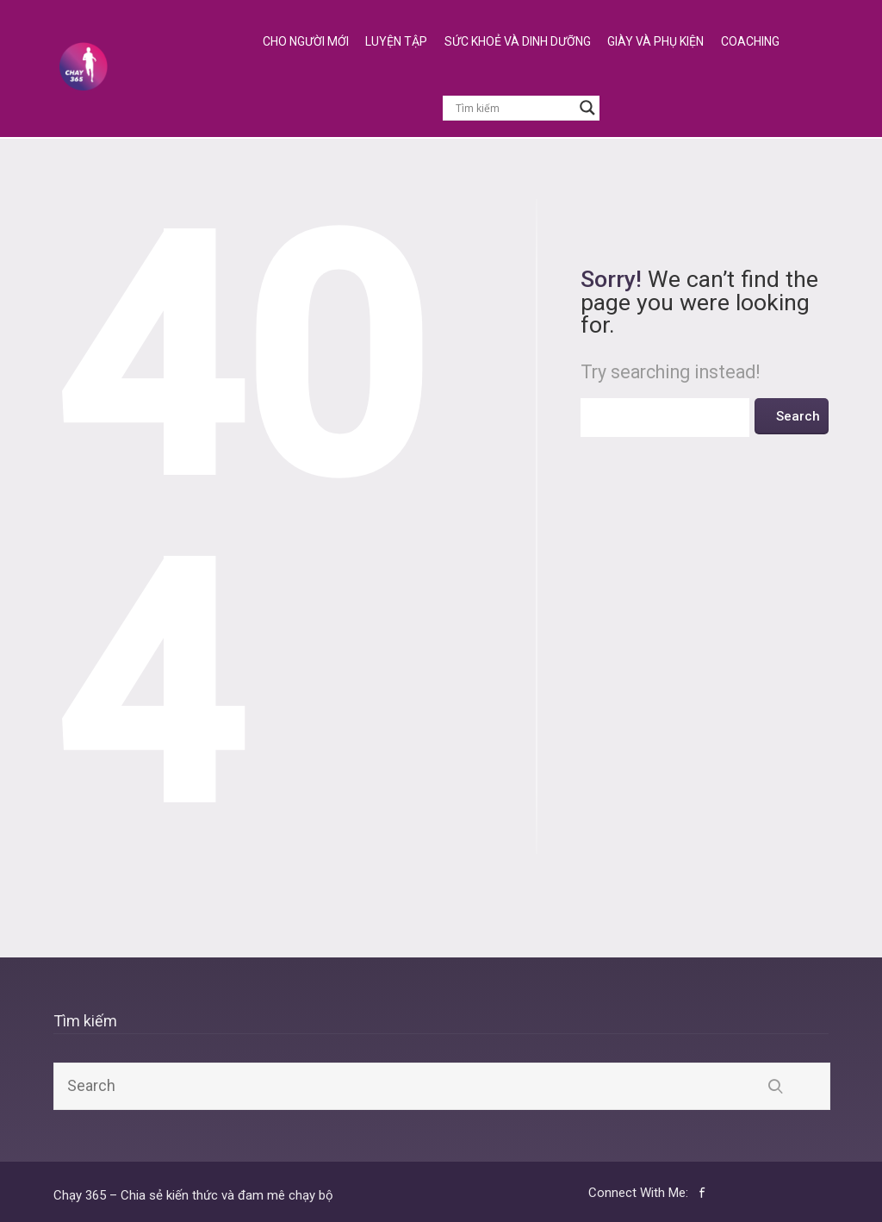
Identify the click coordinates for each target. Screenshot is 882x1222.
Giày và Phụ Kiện (655, 41)
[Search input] (513, 108)
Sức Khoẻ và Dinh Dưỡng (517, 41)
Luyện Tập (396, 41)
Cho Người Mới (306, 41)
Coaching (750, 41)
